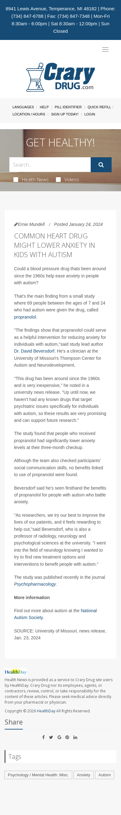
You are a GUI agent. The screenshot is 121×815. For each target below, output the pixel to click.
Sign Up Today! (64, 114)
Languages (23, 107)
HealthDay (46, 711)
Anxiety (83, 775)
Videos (67, 179)
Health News (31, 179)
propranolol (25, 317)
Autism (104, 775)
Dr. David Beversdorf (34, 351)
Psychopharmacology (35, 584)
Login (89, 114)
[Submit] (101, 164)
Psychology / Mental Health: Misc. (38, 775)
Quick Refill (99, 107)
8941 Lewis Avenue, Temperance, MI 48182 (51, 8)
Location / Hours (29, 114)
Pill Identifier (68, 107)
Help (44, 107)
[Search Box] (50, 164)
